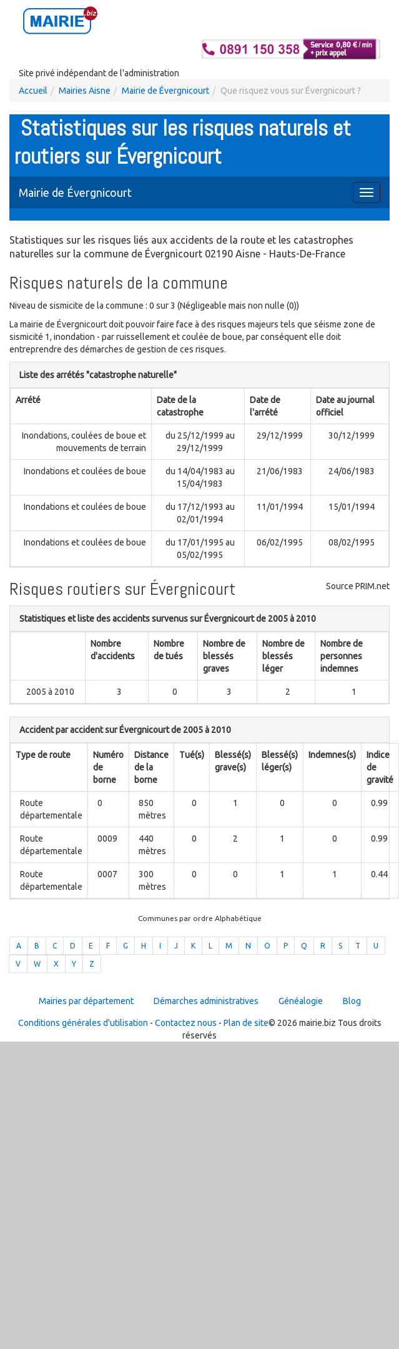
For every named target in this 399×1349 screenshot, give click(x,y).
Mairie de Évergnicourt (165, 91)
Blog (352, 1001)
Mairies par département (86, 1001)
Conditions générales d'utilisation (83, 1023)
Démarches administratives (206, 1001)
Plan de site (246, 1023)
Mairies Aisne (85, 91)
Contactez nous (186, 1023)
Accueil (33, 91)
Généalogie (300, 1001)
